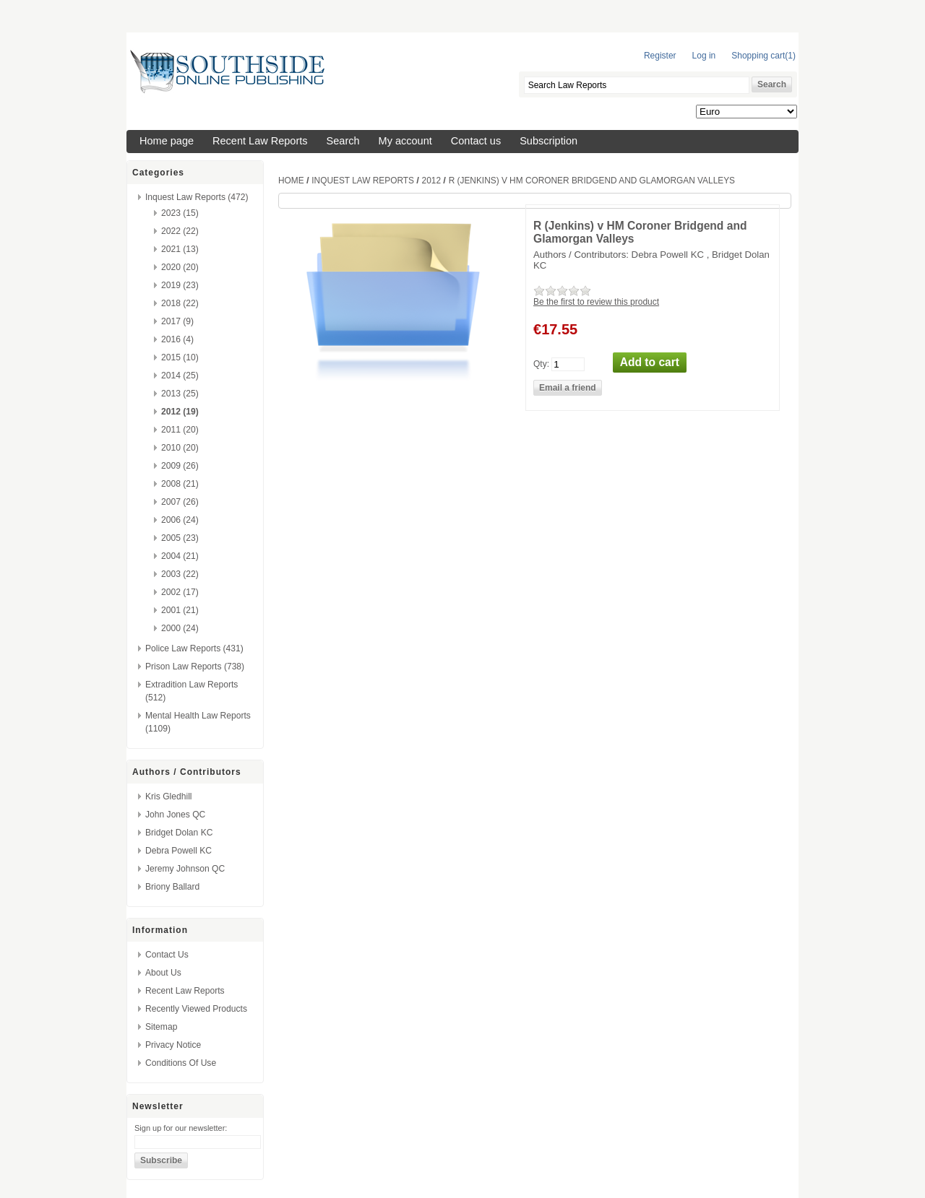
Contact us (476, 141)
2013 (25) (180, 394)
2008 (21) (180, 484)
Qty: (541, 363)
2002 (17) (180, 592)
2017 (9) (177, 321)
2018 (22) (180, 303)
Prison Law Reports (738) (194, 666)
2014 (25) (180, 375)
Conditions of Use (180, 1063)
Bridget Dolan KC (178, 833)
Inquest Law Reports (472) (197, 197)
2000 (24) (180, 628)
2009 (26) (180, 466)
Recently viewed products (196, 1009)
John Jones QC (175, 814)
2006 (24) (180, 520)
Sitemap (161, 1027)
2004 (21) (180, 556)
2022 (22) (180, 231)
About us (163, 973)
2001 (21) (180, 610)
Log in (704, 56)
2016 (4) (177, 339)
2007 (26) (180, 502)
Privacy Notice (173, 1045)
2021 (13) (180, 249)
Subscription (548, 141)
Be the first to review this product (596, 302)
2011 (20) (180, 430)
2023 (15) (180, 213)
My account (405, 141)
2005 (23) (180, 538)
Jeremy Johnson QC (185, 869)
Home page (166, 141)
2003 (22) (180, 574)
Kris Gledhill (168, 796)
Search (343, 141)
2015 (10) (180, 357)
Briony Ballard (172, 887)
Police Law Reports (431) (194, 648)
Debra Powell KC (178, 851)
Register (660, 56)
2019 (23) (180, 285)
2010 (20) (180, 448)
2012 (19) (180, 412)
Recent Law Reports (260, 141)
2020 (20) (180, 267)
